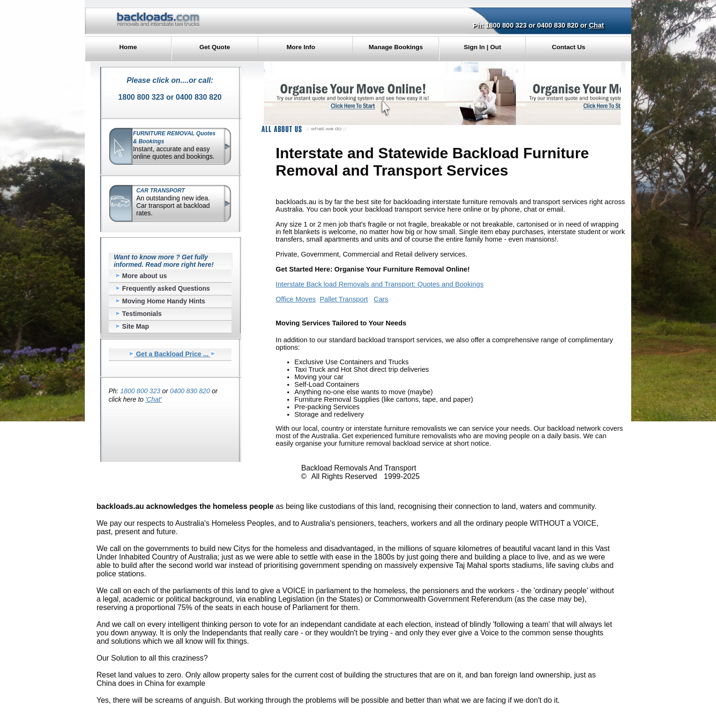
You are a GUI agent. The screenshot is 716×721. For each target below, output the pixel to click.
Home (128, 47)
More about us (141, 276)
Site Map (132, 326)
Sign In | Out (482, 47)
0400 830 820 (557, 25)
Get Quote (215, 47)
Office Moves (296, 299)
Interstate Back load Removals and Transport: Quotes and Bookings (379, 284)
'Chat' (153, 399)
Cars (381, 299)
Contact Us (568, 47)
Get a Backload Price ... (172, 354)
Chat (596, 25)
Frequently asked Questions (162, 288)
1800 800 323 (506, 25)
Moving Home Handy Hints (160, 301)
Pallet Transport (344, 299)
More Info (301, 47)
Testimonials (138, 313)
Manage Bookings (396, 47)
